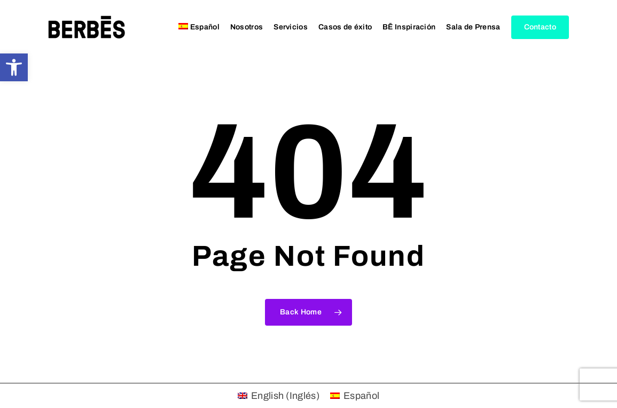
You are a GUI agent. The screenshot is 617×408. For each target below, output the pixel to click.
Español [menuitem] (361, 395)
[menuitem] (199, 27)
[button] (14, 67)
